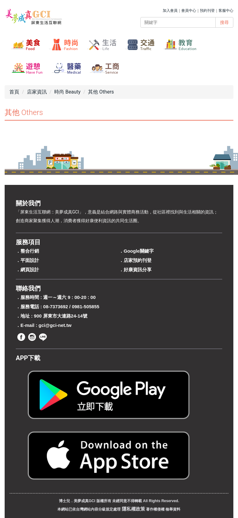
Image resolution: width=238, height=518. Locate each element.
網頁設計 (29, 269)
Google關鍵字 (139, 251)
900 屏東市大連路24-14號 (60, 316)
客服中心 (225, 10)
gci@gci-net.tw (54, 325)
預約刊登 (207, 10)
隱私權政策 (133, 508)
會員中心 (188, 10)
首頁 (14, 92)
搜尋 (224, 22)
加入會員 (170, 10)
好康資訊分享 (138, 269)
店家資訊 (37, 92)
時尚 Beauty (67, 92)
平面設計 (29, 260)
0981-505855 (85, 306)
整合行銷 (29, 251)
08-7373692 (55, 306)
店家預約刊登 (138, 260)
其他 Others (101, 92)
